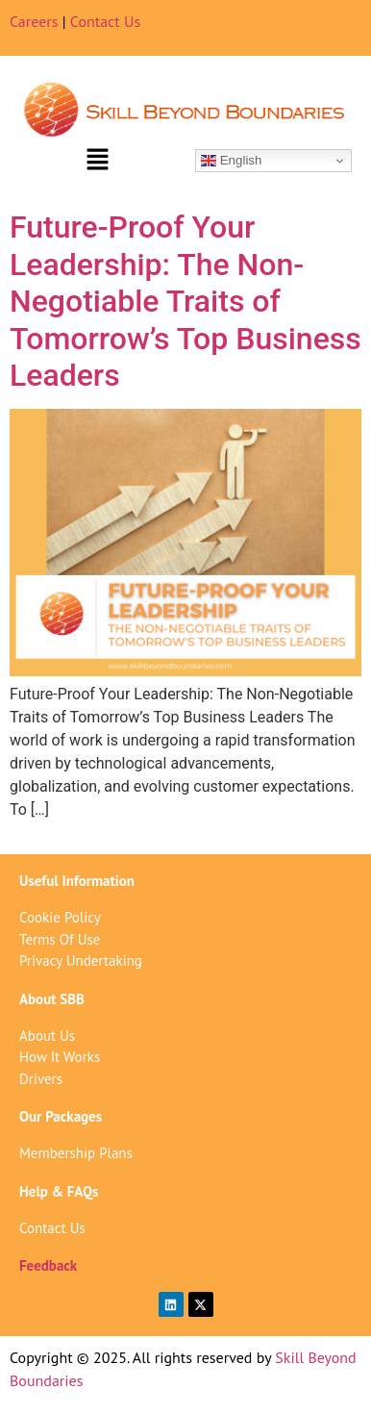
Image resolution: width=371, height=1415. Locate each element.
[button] (97, 160)
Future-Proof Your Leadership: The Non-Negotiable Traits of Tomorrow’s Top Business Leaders (185, 301)
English (231, 160)
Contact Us (105, 21)
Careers (34, 21)
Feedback (48, 1265)
